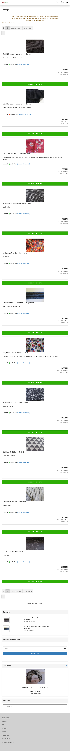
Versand (4, 728)
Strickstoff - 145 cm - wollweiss (14, 502)
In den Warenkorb (35, 84)
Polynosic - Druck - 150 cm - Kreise (15, 353)
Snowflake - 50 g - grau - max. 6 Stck (35, 687)
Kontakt (4, 731)
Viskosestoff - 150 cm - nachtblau (15, 402)
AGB (3, 724)
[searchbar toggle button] (57, 2)
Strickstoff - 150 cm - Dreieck (13, 452)
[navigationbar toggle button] (67, 2)
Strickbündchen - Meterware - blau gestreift (18, 303)
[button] (4, 28)
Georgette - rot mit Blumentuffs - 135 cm (17, 154)
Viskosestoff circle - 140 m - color (15, 253)
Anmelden (35, 653)
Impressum (5, 721)
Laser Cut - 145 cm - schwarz (13, 552)
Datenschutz (5, 735)
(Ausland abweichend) (23, 64)
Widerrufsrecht (6, 738)
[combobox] (16, 28)
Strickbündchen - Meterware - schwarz (17, 54)
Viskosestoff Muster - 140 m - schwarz (17, 203)
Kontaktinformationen (8, 742)
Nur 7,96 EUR (35, 691)
